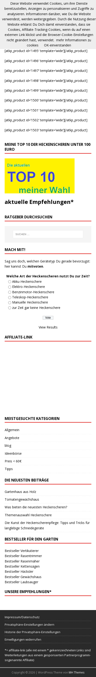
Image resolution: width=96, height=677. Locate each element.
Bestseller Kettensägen (22, 566)
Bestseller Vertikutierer (22, 550)
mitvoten (35, 266)
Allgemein (12, 430)
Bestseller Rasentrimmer (23, 556)
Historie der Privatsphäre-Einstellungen (32, 632)
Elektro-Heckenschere (28, 286)
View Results (48, 327)
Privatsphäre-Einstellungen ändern (29, 624)
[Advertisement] (48, 379)
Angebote (12, 438)
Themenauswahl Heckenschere (28, 515)
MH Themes (76, 672)
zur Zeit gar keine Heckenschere (36, 307)
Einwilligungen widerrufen (23, 639)
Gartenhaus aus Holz (20, 491)
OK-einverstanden (57, 45)
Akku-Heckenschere (27, 281)
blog (8, 445)
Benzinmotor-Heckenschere (33, 292)
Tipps (9, 469)
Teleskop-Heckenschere (30, 297)
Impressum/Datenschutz (22, 617)
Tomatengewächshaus (22, 499)
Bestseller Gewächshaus (23, 577)
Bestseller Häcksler (19, 571)
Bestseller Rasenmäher (22, 561)
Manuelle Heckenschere (30, 302)
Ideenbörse (13, 453)
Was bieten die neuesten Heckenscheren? (36, 507)
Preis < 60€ (13, 461)
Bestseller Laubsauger (21, 582)
